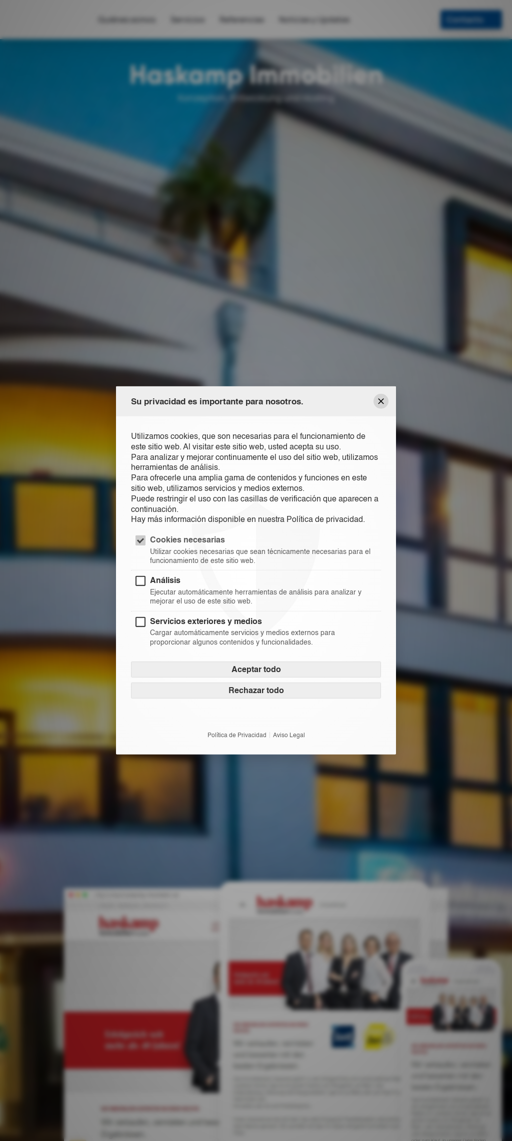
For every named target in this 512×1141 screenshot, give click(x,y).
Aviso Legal (289, 735)
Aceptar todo (256, 669)
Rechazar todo (256, 690)
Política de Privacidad (237, 735)
